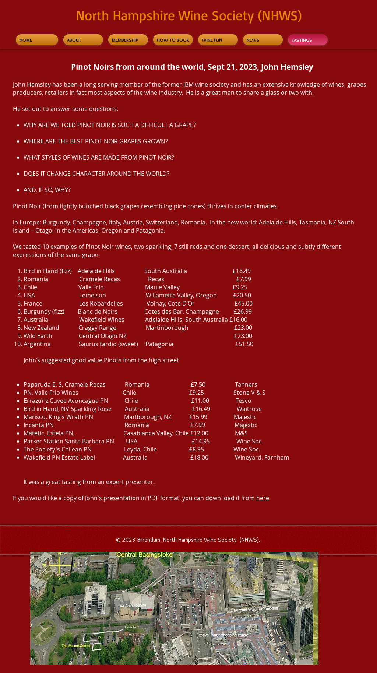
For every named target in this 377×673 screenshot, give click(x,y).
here (262, 498)
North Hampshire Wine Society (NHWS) (189, 15)
